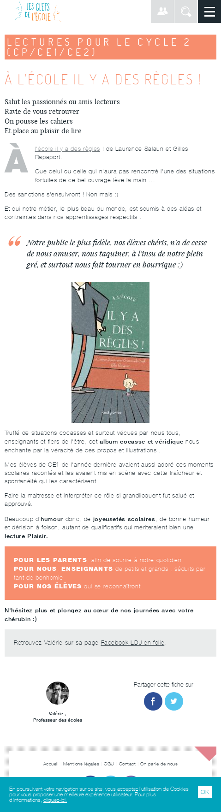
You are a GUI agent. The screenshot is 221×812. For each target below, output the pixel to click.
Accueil (51, 763)
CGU (109, 763)
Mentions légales (81, 763)
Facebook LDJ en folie (133, 642)
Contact (127, 763)
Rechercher (185, 11)
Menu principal (209, 11)
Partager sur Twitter (174, 701)
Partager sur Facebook (153, 701)
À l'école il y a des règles (67, 148)
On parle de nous (159, 763)
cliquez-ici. (55, 800)
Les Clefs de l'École (38, 11)
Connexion (162, 11)
